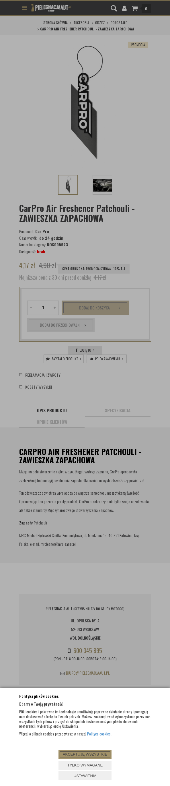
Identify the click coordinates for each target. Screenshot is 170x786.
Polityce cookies (99, 734)
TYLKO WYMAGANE (85, 765)
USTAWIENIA (85, 776)
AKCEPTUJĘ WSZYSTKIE (85, 754)
